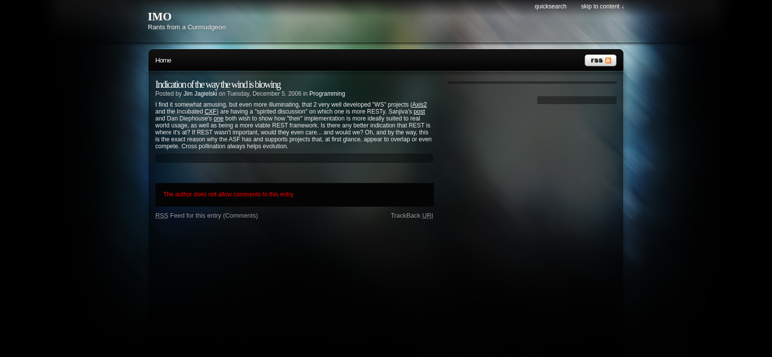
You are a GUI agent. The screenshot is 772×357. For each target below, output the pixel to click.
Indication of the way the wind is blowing (217, 84)
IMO (160, 16)
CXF (210, 111)
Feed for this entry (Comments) (206, 215)
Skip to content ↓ (602, 6)
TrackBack (411, 215)
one (219, 118)
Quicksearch (551, 6)
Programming (327, 93)
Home (163, 60)
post (419, 111)
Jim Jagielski (200, 93)
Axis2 (419, 104)
